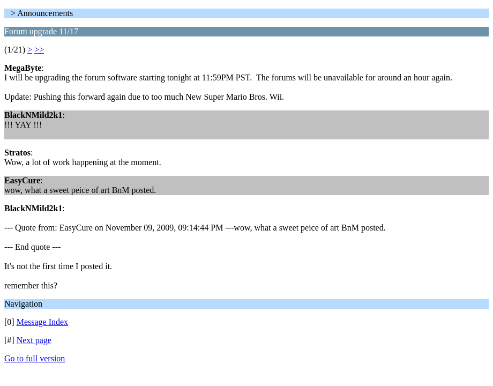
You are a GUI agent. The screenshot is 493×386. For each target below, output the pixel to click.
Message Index (42, 321)
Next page (34, 340)
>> (39, 49)
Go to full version (34, 358)
